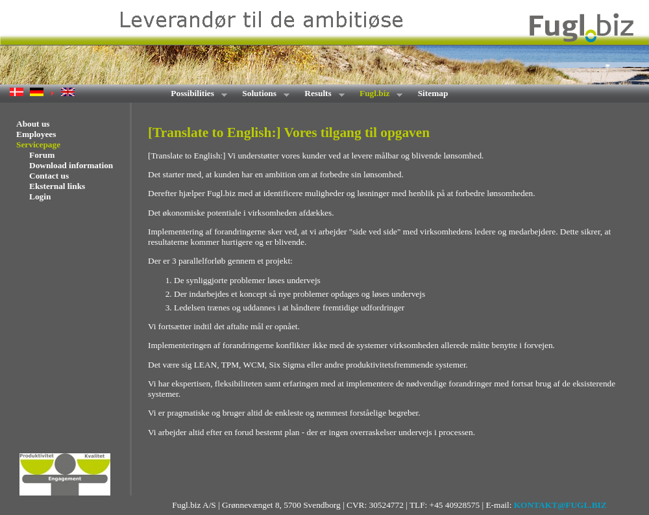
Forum (42, 155)
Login (40, 196)
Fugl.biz (377, 94)
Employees (36, 134)
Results (320, 94)
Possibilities (194, 94)
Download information (71, 165)
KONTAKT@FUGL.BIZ (560, 505)
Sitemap (433, 93)
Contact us (49, 176)
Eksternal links (57, 186)
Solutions (261, 94)
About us (32, 124)
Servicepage (38, 144)
